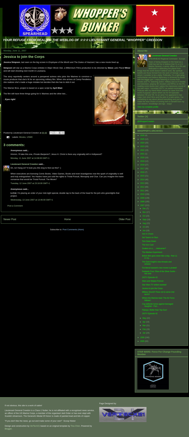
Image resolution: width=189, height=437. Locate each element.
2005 (142, 341)
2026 (142, 135)
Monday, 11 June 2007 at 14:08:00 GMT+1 (30, 158)
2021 (142, 154)
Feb (144, 329)
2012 (142, 187)
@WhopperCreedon (145, 121)
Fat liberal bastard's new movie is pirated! (159, 268)
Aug (144, 223)
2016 (142, 172)
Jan (144, 333)
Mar (144, 325)
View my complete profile (147, 107)
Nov (144, 212)
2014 (142, 179)
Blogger (8, 429)
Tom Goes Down (149, 241)
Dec (144, 208)
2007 (142, 205)
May (145, 318)
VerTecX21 (35, 426)
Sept (145, 219)
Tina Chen (75, 426)
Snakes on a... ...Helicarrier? (154, 248)
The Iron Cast (148, 245)
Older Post (124, 219)
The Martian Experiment (152, 252)
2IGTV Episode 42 (150, 313)
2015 (142, 176)
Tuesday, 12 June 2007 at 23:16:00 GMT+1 (30, 183)
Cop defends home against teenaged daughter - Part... (157, 305)
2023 (142, 146)
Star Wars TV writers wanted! (154, 285)
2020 (142, 157)
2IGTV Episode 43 (150, 277)
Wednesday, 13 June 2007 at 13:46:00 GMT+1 (32, 200)
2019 (142, 161)
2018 (142, 165)
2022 (142, 150)
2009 (142, 198)
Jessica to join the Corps (23, 57)
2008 (142, 201)
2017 (142, 168)
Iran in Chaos (147, 234)
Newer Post (9, 219)
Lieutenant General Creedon (24, 164)
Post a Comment (15, 206)
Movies (22, 137)
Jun (144, 230)
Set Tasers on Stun (150, 237)
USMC (30, 137)
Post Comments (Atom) (73, 229)
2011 (142, 190)
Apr (144, 322)
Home (67, 219)
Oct (144, 216)
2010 (142, 194)
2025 (142, 139)
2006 (142, 337)
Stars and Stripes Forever (153, 281)
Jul (144, 227)
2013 (142, 183)
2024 (142, 143)
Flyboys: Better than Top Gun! (154, 310)
